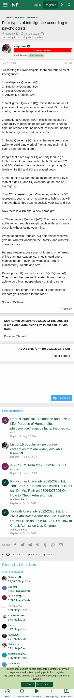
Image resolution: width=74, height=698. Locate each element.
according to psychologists (17, 37)
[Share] (65, 63)
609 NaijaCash (17, 610)
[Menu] (5, 5)
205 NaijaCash (17, 657)
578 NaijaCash (17, 619)
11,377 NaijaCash (19, 581)
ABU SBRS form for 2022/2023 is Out (38, 465)
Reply (68, 308)
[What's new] (61, 4)
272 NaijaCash (17, 648)
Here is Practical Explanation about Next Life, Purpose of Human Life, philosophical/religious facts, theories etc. (40, 423)
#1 (70, 63)
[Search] (69, 4)
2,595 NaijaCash (19, 600)
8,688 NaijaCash (19, 590)
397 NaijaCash (17, 638)
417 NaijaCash (17, 629)
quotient (39, 37)
